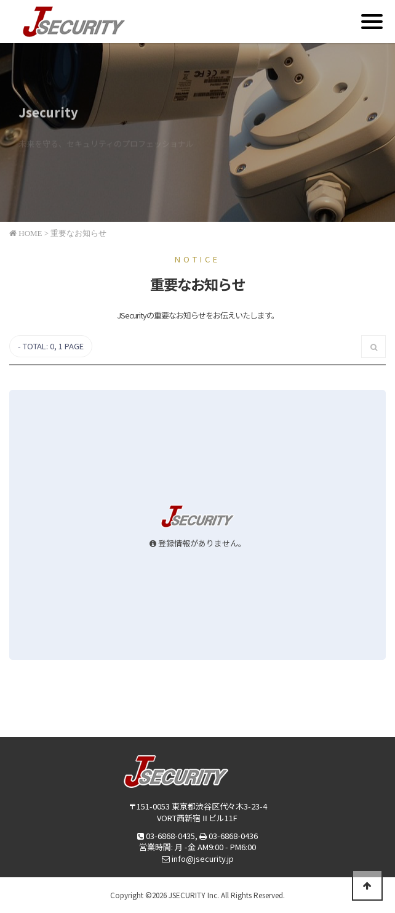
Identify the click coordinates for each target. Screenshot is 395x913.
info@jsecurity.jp (203, 858)
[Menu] (372, 21)
